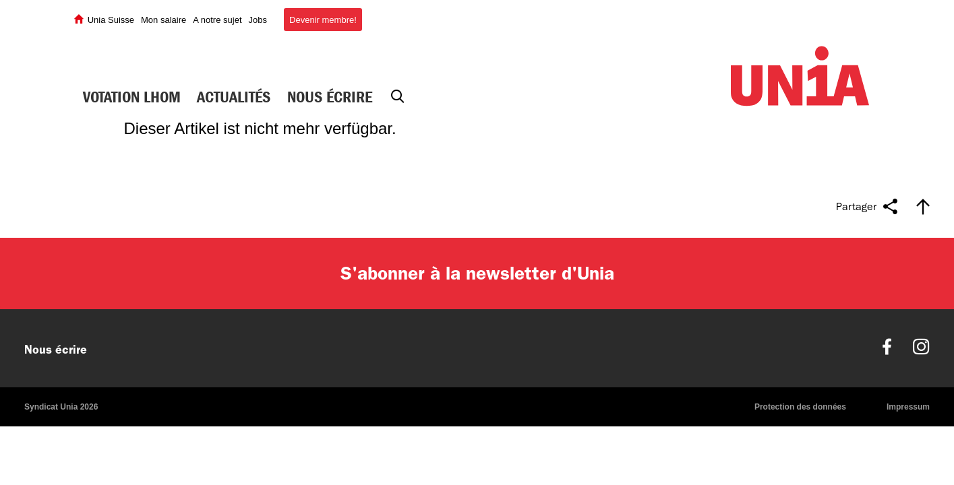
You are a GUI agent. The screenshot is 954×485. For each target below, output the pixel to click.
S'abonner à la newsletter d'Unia (477, 273)
